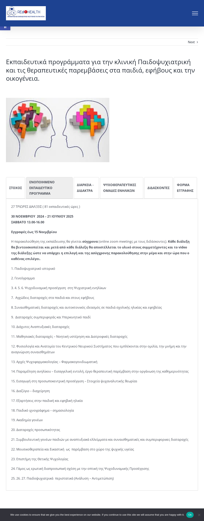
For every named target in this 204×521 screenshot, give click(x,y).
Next (191, 42)
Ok (190, 514)
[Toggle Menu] (195, 13)
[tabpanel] (102, 342)
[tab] (15, 188)
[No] (199, 515)
